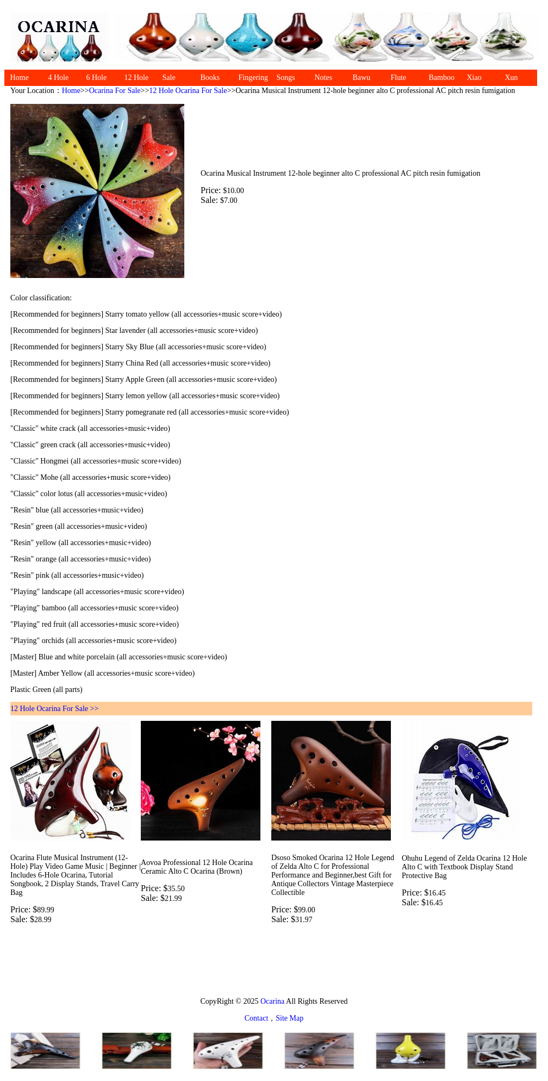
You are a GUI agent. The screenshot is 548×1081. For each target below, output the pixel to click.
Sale (169, 77)
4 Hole (58, 77)
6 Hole (96, 77)
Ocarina (272, 1001)
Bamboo (441, 77)
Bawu (362, 77)
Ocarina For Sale (115, 91)
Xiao (474, 77)
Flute (399, 77)
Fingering (253, 77)
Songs (286, 77)
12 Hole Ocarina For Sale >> (54, 709)
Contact (257, 1018)
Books (210, 77)
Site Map (289, 1018)
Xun (511, 77)
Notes (324, 77)
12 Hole (136, 77)
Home (19, 77)
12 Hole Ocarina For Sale (188, 91)
